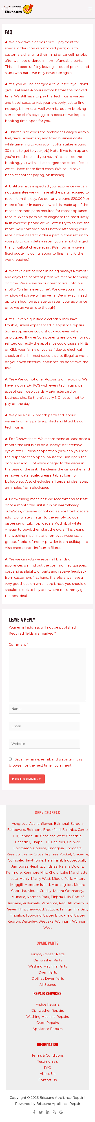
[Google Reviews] (61, 1112)
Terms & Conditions (47, 1055)
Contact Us (47, 1080)
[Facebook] (34, 1112)
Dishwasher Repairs (47, 1011)
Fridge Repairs (48, 1004)
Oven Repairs (47, 1023)
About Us (47, 1074)
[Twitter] (41, 1112)
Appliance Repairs (47, 1029)
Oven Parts (47, 972)
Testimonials (47, 1062)
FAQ (47, 1068)
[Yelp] (54, 1112)
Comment (18, 645)
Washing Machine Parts (47, 966)
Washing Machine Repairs (47, 1017)
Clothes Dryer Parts (47, 979)
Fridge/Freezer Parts (47, 954)
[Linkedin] (48, 1112)
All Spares (48, 985)
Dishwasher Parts (47, 960)
